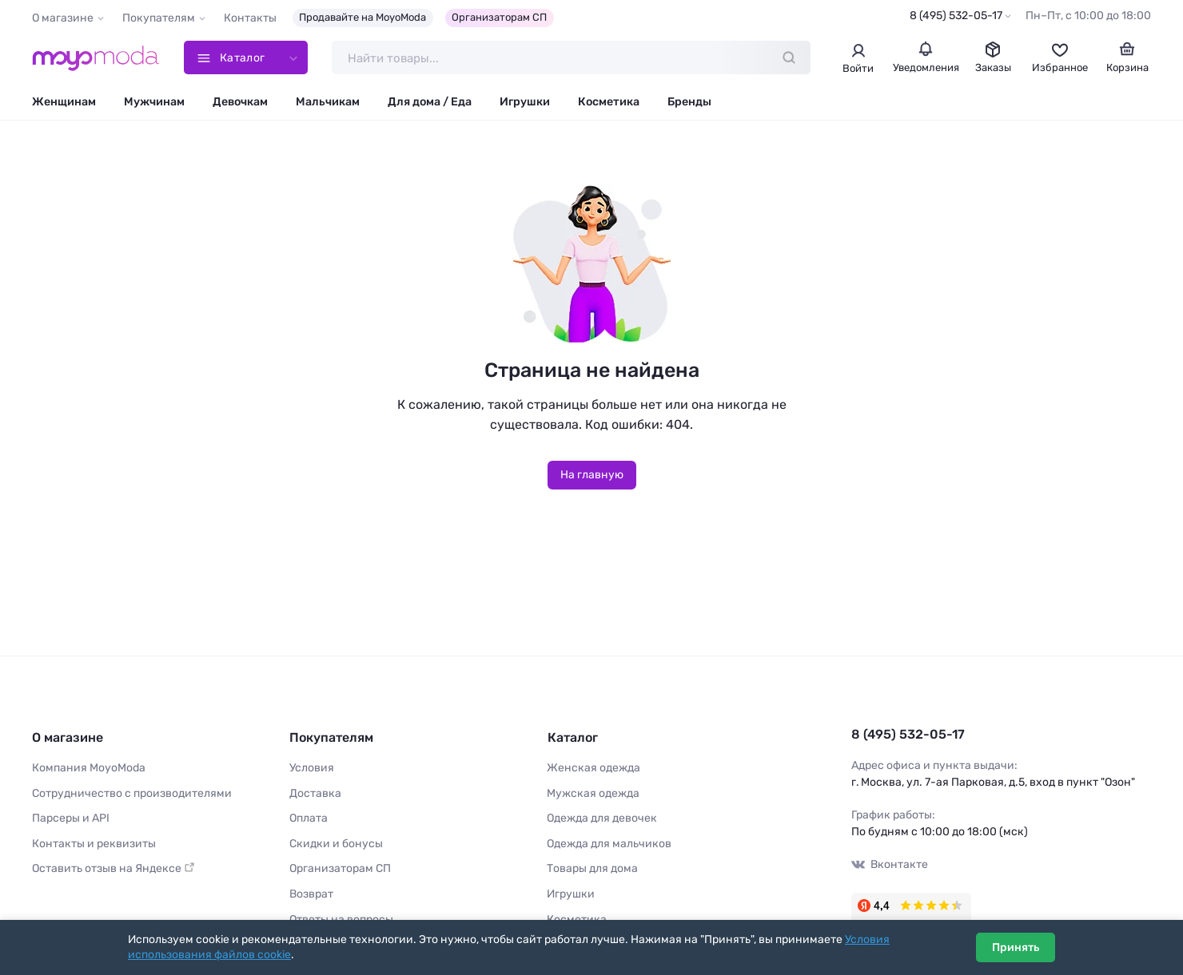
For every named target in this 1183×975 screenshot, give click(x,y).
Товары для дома (592, 868)
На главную (591, 475)
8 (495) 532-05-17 (956, 15)
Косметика (608, 102)
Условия (311, 768)
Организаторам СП (499, 17)
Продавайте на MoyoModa (362, 17)
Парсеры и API (71, 818)
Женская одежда (593, 768)
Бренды (689, 102)
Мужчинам (154, 102)
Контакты (250, 18)
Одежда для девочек (602, 818)
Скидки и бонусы (336, 843)
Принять (1015, 947)
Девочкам (240, 102)
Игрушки (525, 102)
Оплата (308, 818)
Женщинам (64, 102)
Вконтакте (889, 864)
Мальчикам (328, 102)
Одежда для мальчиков (609, 843)
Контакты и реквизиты (94, 843)
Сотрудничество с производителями (132, 792)
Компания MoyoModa (88, 768)
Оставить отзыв (113, 868)
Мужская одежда (593, 792)
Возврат (311, 894)
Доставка (315, 792)
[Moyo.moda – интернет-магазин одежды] (96, 57)
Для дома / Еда (430, 102)
